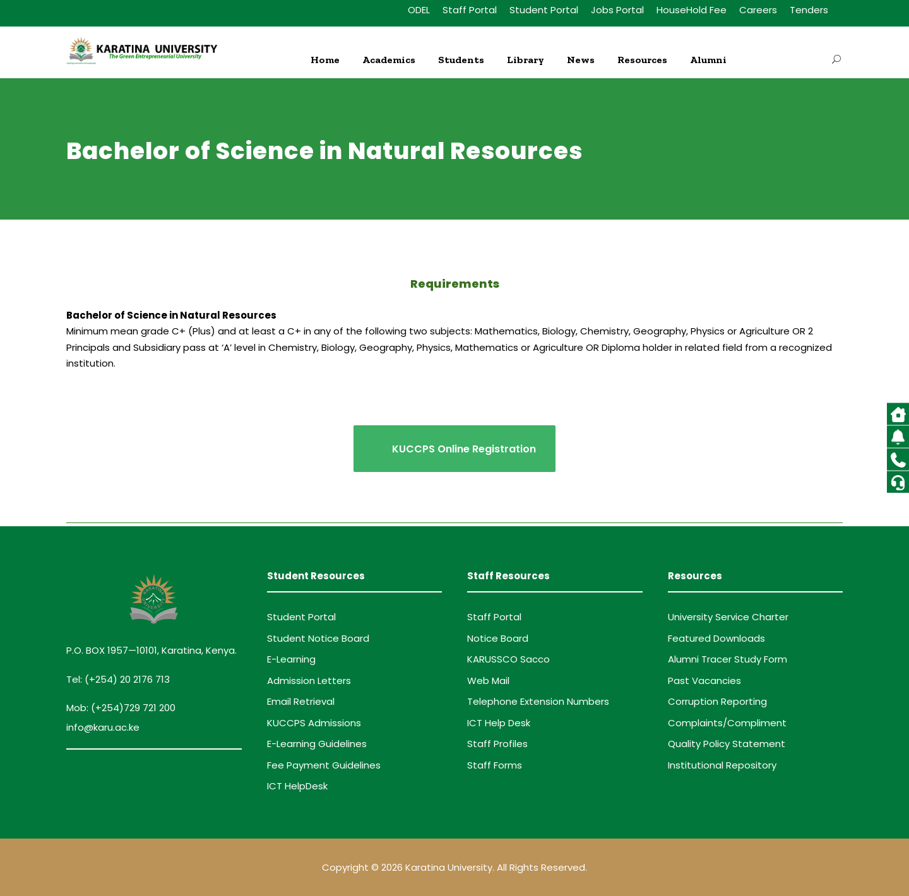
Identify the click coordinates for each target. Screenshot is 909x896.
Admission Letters (309, 680)
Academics (388, 60)
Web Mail (488, 680)
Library (525, 60)
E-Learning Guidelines (317, 743)
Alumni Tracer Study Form (727, 659)
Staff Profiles (497, 743)
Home (325, 60)
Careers (758, 9)
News (581, 60)
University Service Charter (728, 616)
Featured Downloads (716, 638)
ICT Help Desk (498, 722)
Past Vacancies (704, 680)
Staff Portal (470, 9)
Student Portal (543, 9)
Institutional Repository (722, 765)
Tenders (809, 9)
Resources (642, 60)
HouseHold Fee (691, 9)
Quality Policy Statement (726, 743)
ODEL (419, 9)
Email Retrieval (301, 701)
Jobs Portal (617, 9)
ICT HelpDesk (297, 786)
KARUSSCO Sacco (508, 659)
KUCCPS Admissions (314, 722)
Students (461, 60)
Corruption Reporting (717, 701)
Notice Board (497, 638)
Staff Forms (494, 765)
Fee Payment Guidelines (324, 765)
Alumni (708, 60)
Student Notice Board (318, 638)
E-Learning (291, 659)
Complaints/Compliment (727, 722)
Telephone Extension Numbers (538, 701)
